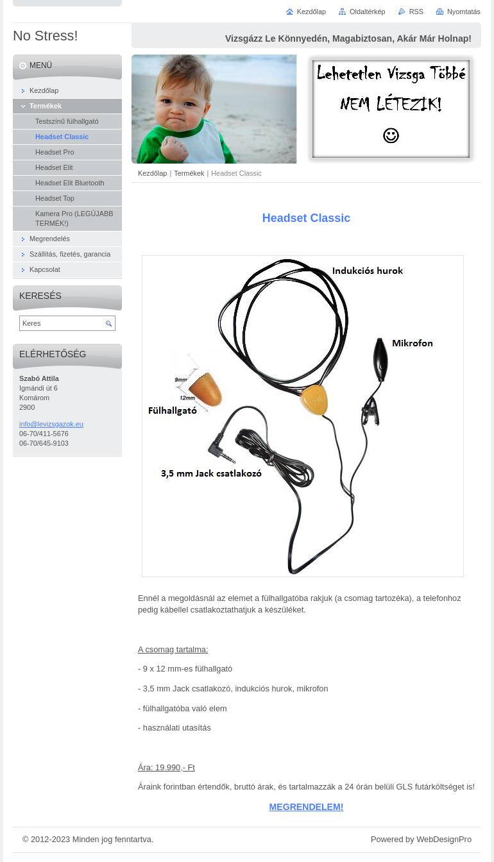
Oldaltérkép (368, 11)
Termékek (189, 173)
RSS (416, 11)
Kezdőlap (152, 173)
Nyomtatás (464, 11)
